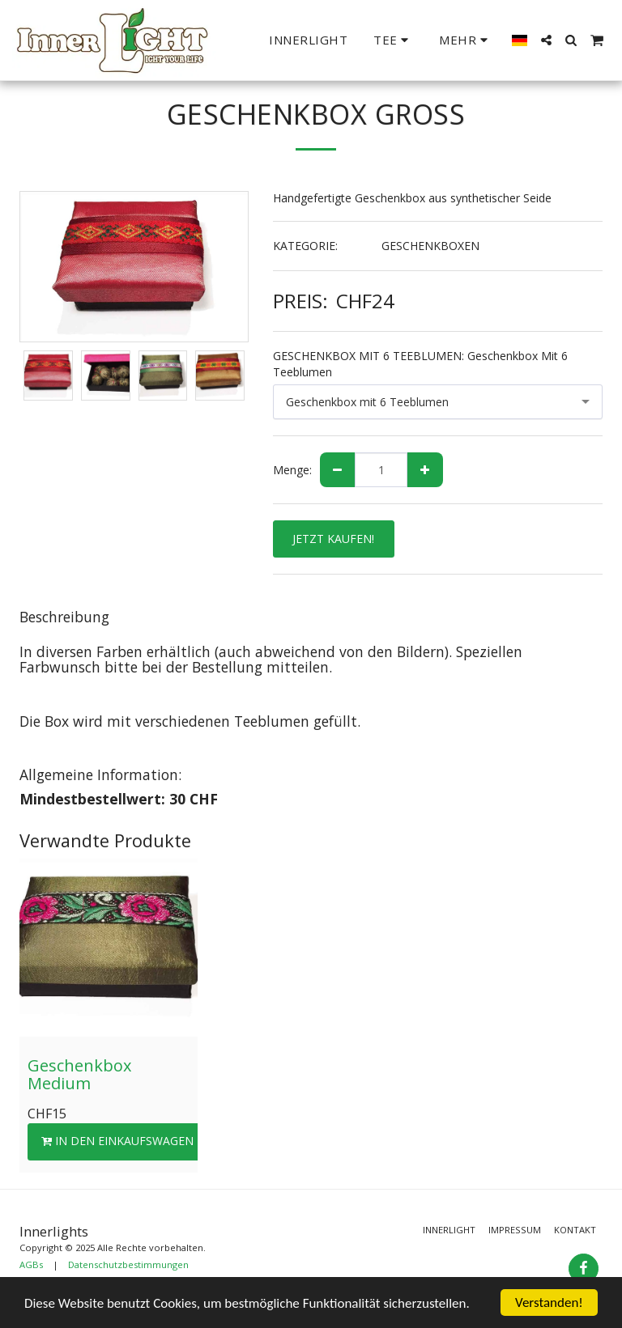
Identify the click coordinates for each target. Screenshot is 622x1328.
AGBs (31, 1264)
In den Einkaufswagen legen (136, 1140)
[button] (393, 40)
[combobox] (438, 401)
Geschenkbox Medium (79, 1074)
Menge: (292, 469)
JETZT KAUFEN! (333, 538)
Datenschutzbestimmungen (128, 1264)
